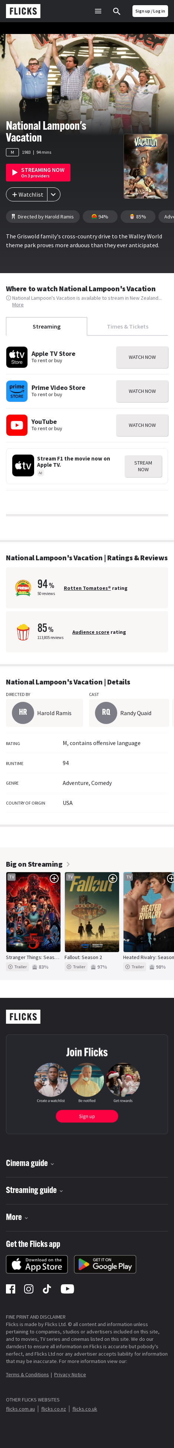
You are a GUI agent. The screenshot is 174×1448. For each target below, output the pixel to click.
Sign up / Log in (150, 11)
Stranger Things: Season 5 (35, 957)
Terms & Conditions (27, 1374)
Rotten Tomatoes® (87, 588)
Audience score (90, 632)
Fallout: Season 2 (83, 957)
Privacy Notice (70, 1374)
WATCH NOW (142, 357)
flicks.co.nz (53, 1408)
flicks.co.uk (84, 1408)
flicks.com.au (20, 1408)
